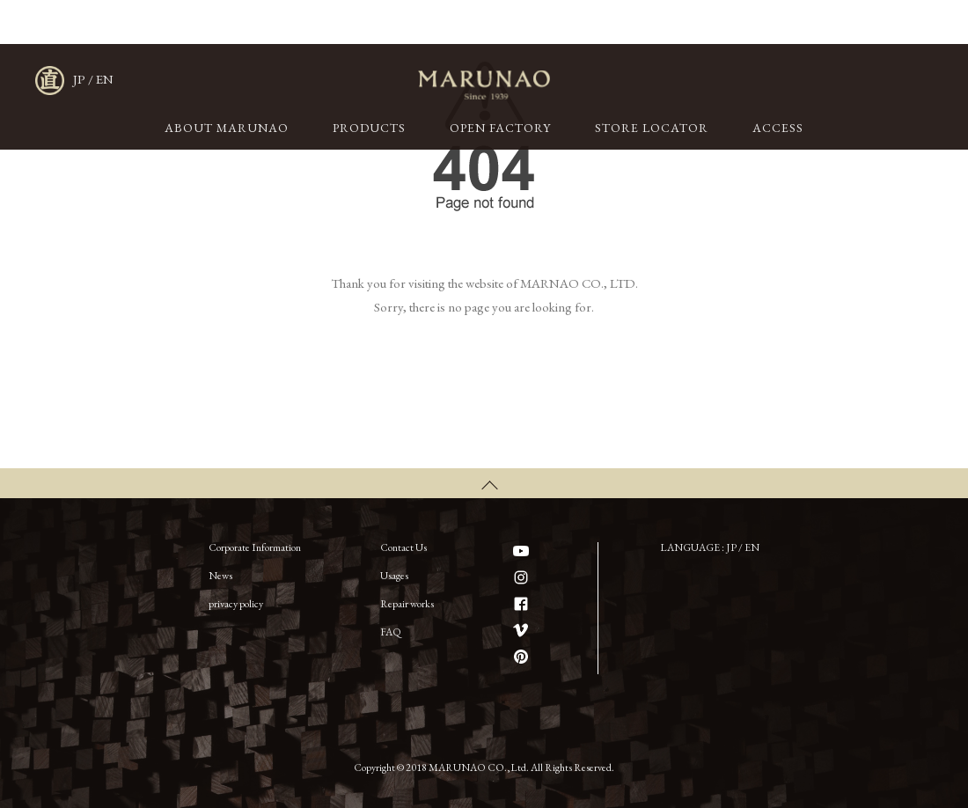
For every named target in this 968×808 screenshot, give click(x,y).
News (220, 575)
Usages (394, 575)
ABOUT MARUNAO (227, 128)
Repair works (407, 604)
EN (105, 78)
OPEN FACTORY (500, 128)
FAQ (390, 632)
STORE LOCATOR (651, 128)
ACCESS (777, 128)
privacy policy (236, 604)
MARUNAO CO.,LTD (484, 84)
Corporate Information (255, 547)
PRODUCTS (369, 128)
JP (79, 78)
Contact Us (403, 547)
